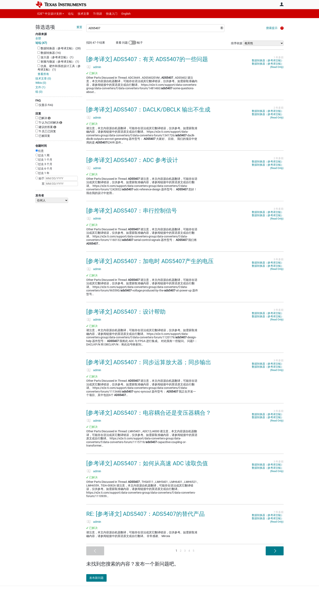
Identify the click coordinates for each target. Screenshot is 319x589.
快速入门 (107, 13)
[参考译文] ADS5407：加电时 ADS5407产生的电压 (150, 261)
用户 (282, 4)
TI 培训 (94, 13)
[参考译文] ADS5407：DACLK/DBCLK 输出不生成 (148, 109)
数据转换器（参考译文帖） (268, 60)
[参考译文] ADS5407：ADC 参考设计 (132, 160)
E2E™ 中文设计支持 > (49, 13)
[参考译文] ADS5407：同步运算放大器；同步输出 (148, 362)
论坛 (68, 13)
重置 (79, 27)
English (121, 13)
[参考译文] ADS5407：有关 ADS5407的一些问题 (147, 59)
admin (97, 67)
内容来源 (41, 34)
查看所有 (43, 74)
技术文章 (80, 13)
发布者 (39, 195)
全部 (38, 38)
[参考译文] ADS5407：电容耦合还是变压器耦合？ (148, 412)
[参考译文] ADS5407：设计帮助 (126, 311)
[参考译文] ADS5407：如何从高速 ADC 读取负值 (147, 463)
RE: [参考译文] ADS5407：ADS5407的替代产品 (145, 514)
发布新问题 (99, 577)
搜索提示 (271, 28)
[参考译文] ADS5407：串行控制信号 (131, 210)
